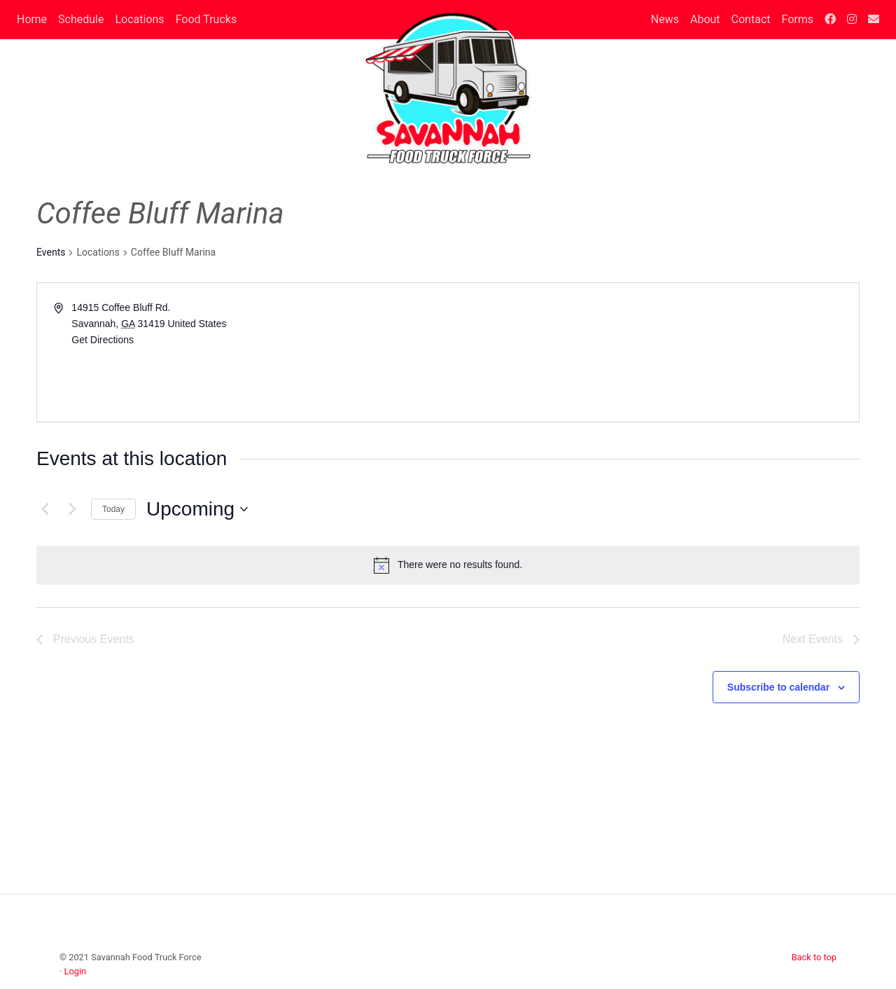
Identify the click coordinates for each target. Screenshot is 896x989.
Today (113, 509)
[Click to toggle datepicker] (197, 509)
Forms (797, 19)
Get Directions (102, 339)
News (665, 19)
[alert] (448, 565)
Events (50, 252)
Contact (751, 19)
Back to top (814, 957)
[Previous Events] (44, 509)
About (705, 19)
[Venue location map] (652, 352)
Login (75, 971)
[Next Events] (72, 509)
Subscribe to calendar (778, 687)
